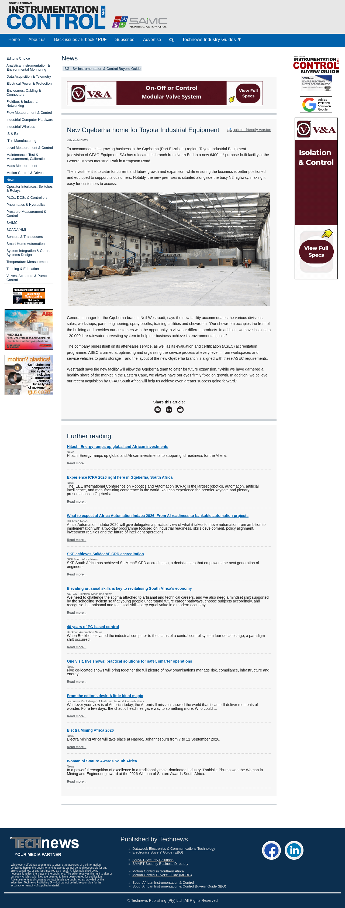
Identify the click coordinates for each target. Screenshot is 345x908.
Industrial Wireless (20, 127)
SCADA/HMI (16, 230)
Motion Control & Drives (24, 173)
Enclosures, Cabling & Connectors (23, 92)
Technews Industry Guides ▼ (212, 39)
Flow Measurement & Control (29, 113)
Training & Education (22, 269)
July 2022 (73, 139)
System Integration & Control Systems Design (28, 253)
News (10, 180)
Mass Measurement (21, 166)
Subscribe (124, 39)
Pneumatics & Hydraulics (26, 205)
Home (14, 39)
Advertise (152, 39)
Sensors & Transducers (24, 237)
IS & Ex (12, 134)
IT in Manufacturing (21, 141)
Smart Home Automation (25, 244)
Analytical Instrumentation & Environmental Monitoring (28, 67)
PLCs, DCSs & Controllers (26, 198)
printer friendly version (248, 130)
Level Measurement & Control (29, 148)
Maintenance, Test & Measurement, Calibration (26, 157)
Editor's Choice (18, 58)
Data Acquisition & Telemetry (28, 76)
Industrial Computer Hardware (29, 120)
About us (37, 39)
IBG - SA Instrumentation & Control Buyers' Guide (101, 69)
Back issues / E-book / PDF (80, 39)
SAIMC (12, 223)
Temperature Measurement (27, 262)
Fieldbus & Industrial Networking (22, 104)
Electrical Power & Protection (29, 83)
